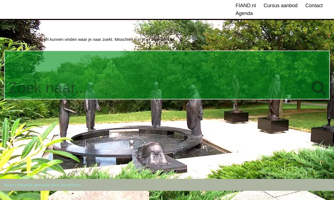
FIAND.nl (246, 5)
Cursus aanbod (281, 5)
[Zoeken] (156, 75)
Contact (314, 5)
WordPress (70, 194)
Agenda (244, 13)
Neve (9, 194)
